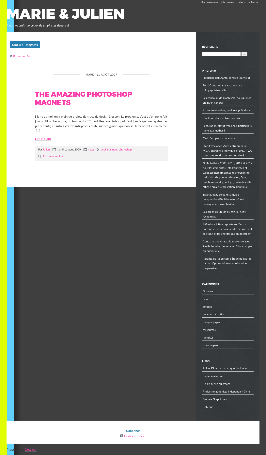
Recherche (210, 46)
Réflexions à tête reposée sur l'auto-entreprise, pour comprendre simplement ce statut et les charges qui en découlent (227, 228)
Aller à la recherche (248, 2)
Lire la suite (43, 138)
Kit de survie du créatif (216, 383)
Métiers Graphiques (215, 399)
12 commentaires (52, 156)
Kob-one (208, 407)
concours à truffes (214, 314)
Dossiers (208, 291)
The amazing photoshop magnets (83, 99)
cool (103, 149)
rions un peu (210, 345)
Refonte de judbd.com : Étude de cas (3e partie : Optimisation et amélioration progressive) (227, 263)
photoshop (125, 149)
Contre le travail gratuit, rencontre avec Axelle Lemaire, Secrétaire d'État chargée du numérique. (227, 246)
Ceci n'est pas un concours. (219, 138)
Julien (46, 149)
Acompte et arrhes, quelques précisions (226, 110)
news (91, 149)
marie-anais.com (213, 376)
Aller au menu (228, 2)
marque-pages (211, 322)
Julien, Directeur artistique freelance (225, 368)
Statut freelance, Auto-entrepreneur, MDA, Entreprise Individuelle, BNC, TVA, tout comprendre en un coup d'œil (227, 150)
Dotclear (31, 449)
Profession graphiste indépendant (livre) (227, 391)
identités (208, 337)
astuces (207, 306)
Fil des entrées (22, 56)
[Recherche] (221, 54)
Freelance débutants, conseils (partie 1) (226, 77)
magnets (112, 149)
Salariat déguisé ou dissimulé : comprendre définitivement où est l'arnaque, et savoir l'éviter (223, 199)
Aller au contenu (209, 2)
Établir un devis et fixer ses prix (221, 118)
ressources (209, 329)
